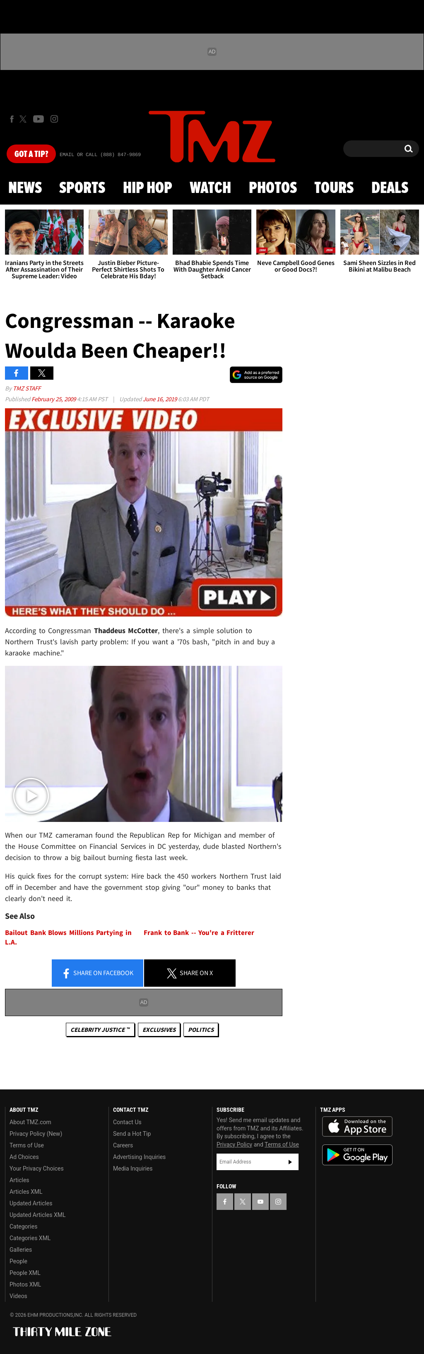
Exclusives (159, 1030)
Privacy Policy (234, 1144)
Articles (19, 1180)
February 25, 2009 (54, 399)
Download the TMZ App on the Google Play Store (357, 1155)
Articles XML (26, 1191)
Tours (334, 188)
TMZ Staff (27, 388)
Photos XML (25, 1284)
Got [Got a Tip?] (31, 154)
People (18, 1261)
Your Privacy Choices (37, 1168)
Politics (201, 1030)
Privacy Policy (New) (36, 1133)
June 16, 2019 (160, 399)
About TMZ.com (30, 1122)
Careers (123, 1145)
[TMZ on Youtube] (38, 118)
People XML (25, 1273)
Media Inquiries (132, 1168)
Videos (18, 1296)
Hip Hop (147, 188)
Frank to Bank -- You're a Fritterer (199, 932)
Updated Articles (31, 1203)
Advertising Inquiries (139, 1157)
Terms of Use (27, 1145)
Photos (273, 188)
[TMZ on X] (24, 119)
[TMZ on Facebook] (12, 119)
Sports (82, 188)
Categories (23, 1226)
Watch (210, 188)
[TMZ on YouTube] (260, 1201)
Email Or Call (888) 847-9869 (100, 155)
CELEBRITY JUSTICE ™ (100, 1030)
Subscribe (290, 1162)
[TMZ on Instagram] (54, 119)
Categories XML (30, 1238)
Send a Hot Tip (132, 1133)
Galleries (21, 1249)
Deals (389, 188)
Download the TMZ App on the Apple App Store (357, 1126)
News (25, 188)
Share (97, 973)
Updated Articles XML (37, 1215)
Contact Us (127, 1122)
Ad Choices (24, 1157)
